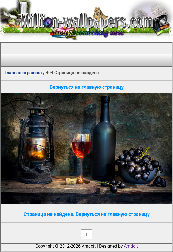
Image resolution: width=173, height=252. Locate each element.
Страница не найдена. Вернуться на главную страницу (87, 214)
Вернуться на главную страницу (87, 87)
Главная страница (23, 72)
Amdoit (131, 246)
